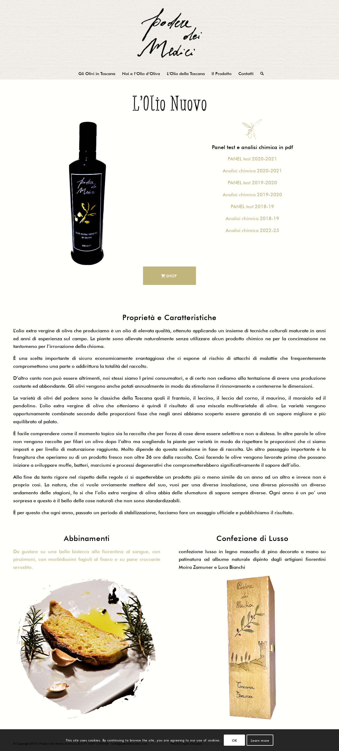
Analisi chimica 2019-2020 (252, 194)
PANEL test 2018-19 (252, 205)
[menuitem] (97, 73)
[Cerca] (260, 73)
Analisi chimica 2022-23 (252, 229)
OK (234, 740)
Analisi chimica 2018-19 (252, 217)
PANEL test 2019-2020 (252, 182)
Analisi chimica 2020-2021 (252, 170)
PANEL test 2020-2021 (252, 158)
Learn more (260, 740)
